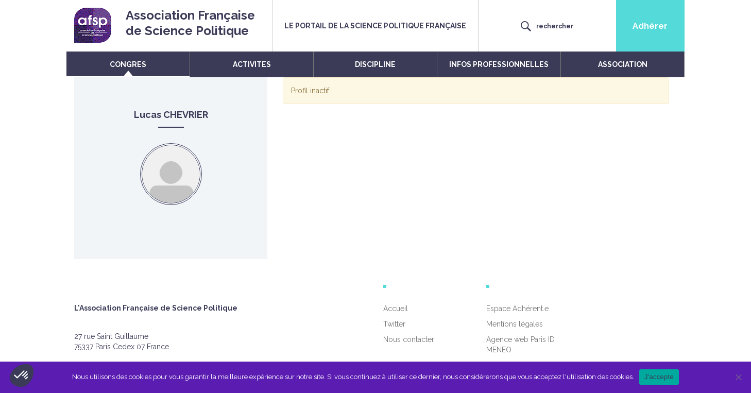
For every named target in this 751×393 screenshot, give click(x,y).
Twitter (394, 324)
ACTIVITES (252, 64)
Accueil (395, 308)
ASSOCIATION (622, 64)
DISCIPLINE (375, 64)
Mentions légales (514, 324)
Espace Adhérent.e (517, 308)
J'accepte (659, 377)
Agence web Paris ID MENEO (520, 344)
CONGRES (128, 64)
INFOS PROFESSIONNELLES (499, 64)
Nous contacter (408, 339)
